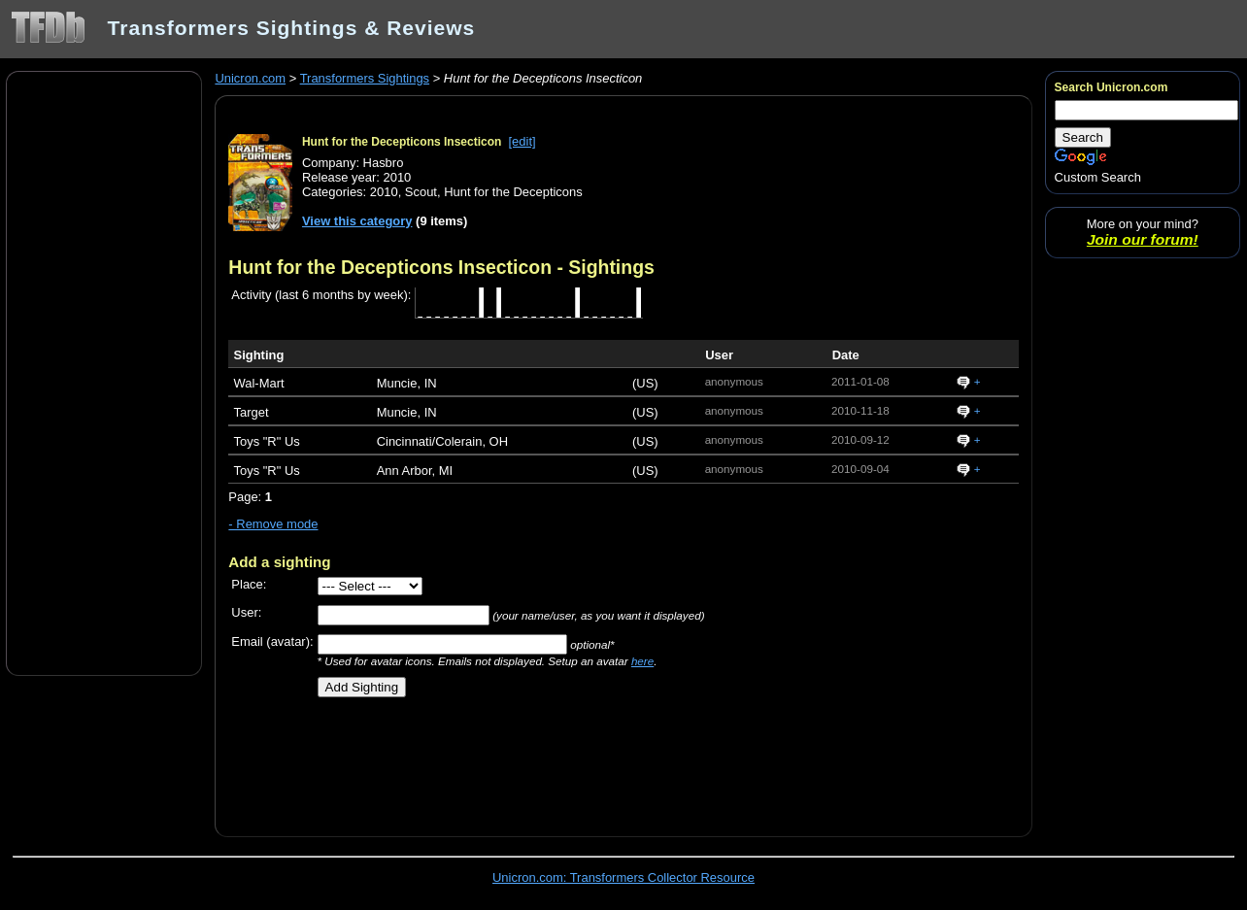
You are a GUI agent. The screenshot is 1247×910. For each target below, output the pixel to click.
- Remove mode (273, 524)
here (642, 661)
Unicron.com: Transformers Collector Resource (623, 877)
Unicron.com (250, 78)
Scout (421, 192)
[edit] (522, 141)
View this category (357, 221)
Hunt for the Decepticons (513, 192)
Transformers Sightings (364, 78)
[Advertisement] (104, 372)
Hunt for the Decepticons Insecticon (401, 142)
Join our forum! (1142, 239)
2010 (384, 192)
